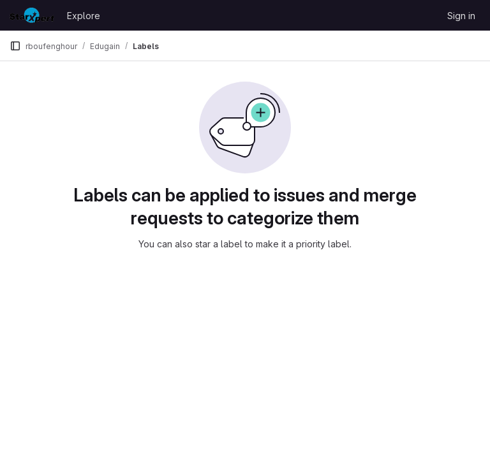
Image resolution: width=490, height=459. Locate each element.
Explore (83, 15)
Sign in (461, 15)
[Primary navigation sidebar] (15, 46)
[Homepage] (32, 15)
